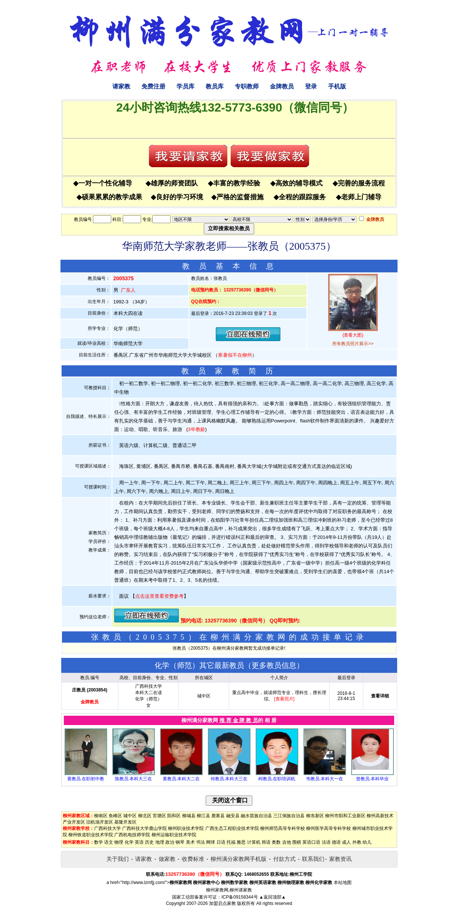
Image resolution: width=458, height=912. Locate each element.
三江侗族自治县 (289, 815)
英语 (139, 842)
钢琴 (179, 842)
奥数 (276, 842)
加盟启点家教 (222, 903)
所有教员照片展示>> (352, 343)
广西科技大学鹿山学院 (144, 828)
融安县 (233, 815)
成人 (346, 842)
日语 (220, 842)
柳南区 (101, 815)
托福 (231, 842)
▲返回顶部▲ (272, 897)
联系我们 (313, 859)
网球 (210, 842)
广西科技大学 (107, 828)
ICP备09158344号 (239, 897)
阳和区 (174, 815)
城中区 (130, 815)
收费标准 (193, 859)
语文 (108, 842)
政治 (169, 842)
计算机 (254, 842)
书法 (200, 842)
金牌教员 (282, 86)
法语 (326, 842)
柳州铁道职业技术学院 (90, 834)
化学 (129, 842)
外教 (356, 842)
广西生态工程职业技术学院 (232, 828)
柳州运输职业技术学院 (174, 834)
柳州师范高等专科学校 (282, 828)
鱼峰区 (115, 815)
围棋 (296, 842)
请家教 (121, 86)
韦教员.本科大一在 (324, 778)
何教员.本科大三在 (229, 778)
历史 (149, 842)
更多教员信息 (274, 665)
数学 (98, 842)
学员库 (185, 86)
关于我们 (117, 859)
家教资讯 (340, 859)
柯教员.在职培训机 (276, 778)
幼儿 (366, 842)
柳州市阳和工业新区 (345, 815)
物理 (118, 842)
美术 (190, 842)
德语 (336, 842)
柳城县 (189, 815)
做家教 (167, 859)
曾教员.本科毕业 (372, 778)
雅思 (241, 842)
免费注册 (153, 86)
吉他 (286, 842)
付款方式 (284, 859)
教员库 (215, 86)
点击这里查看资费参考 (159, 596)
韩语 (266, 842)
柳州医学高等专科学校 (328, 828)
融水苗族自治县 (256, 815)
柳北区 (145, 815)
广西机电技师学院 (132, 834)
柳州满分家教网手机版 (239, 859)
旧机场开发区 (99, 822)
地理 (159, 842)
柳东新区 (315, 815)
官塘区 (159, 815)
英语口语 (311, 842)
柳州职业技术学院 (186, 828)
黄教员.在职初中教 (85, 778)
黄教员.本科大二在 (181, 778)
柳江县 (203, 815)
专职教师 (247, 86)
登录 (311, 86)
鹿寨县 (218, 815)
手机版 (337, 86)
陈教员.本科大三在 (133, 778)
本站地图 (343, 882)
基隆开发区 (125, 822)
